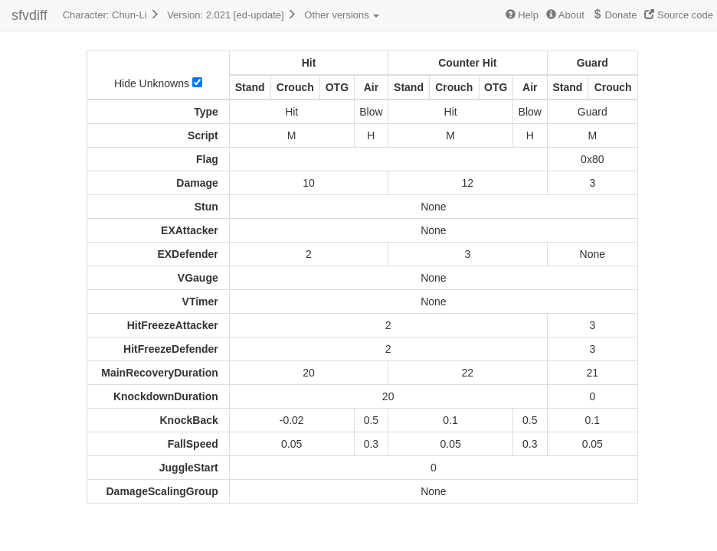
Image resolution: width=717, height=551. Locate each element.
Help (522, 15)
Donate (614, 15)
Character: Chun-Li (111, 15)
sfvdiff (29, 15)
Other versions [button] (341, 15)
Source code (678, 15)
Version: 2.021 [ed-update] (231, 15)
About (565, 15)
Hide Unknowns (158, 83)
